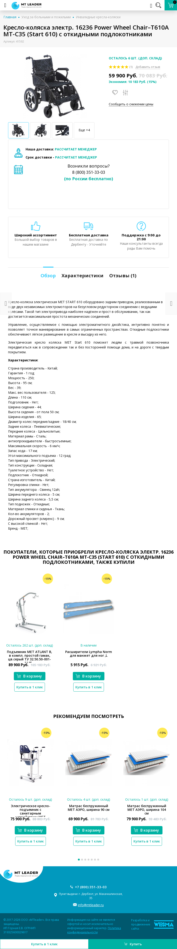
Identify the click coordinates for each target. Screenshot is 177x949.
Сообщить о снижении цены (131, 104)
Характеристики (82, 275)
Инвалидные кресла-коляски (98, 17)
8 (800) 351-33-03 (88, 172)
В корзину (29, 676)
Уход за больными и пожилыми (46, 17)
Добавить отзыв (148, 67)
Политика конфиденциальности (94, 930)
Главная (9, 17)
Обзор (48, 275)
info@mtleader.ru (91, 905)
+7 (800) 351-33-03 (91, 887)
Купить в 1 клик (44, 944)
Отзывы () (122, 275)
